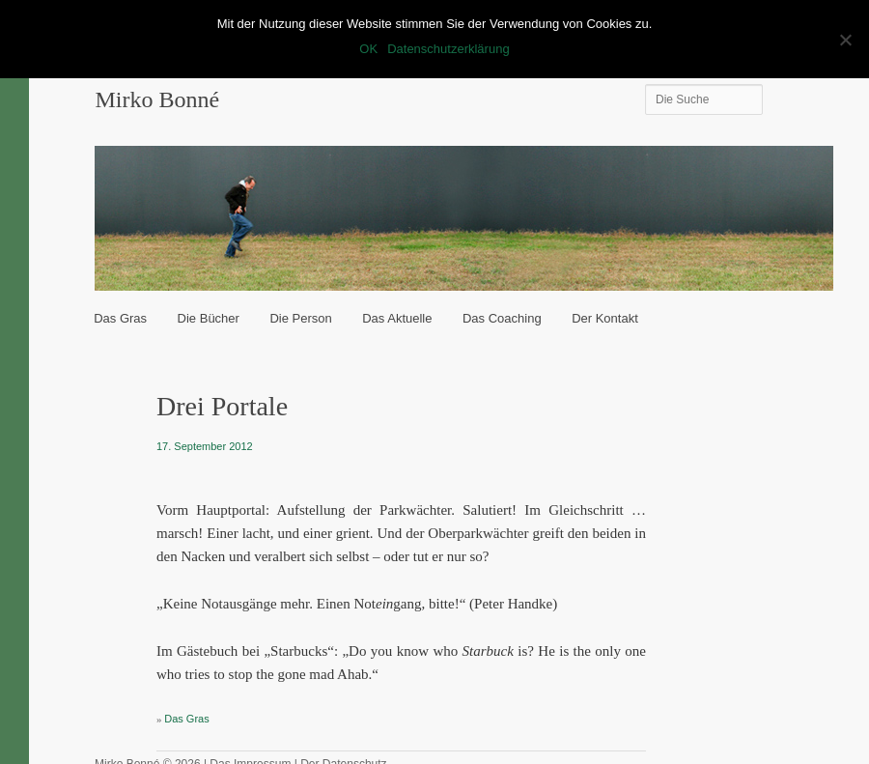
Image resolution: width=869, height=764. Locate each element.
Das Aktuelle (397, 318)
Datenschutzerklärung (448, 49)
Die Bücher (208, 318)
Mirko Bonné (157, 99)
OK (368, 49)
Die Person (300, 318)
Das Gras (120, 318)
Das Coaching (502, 318)
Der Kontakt (605, 318)
